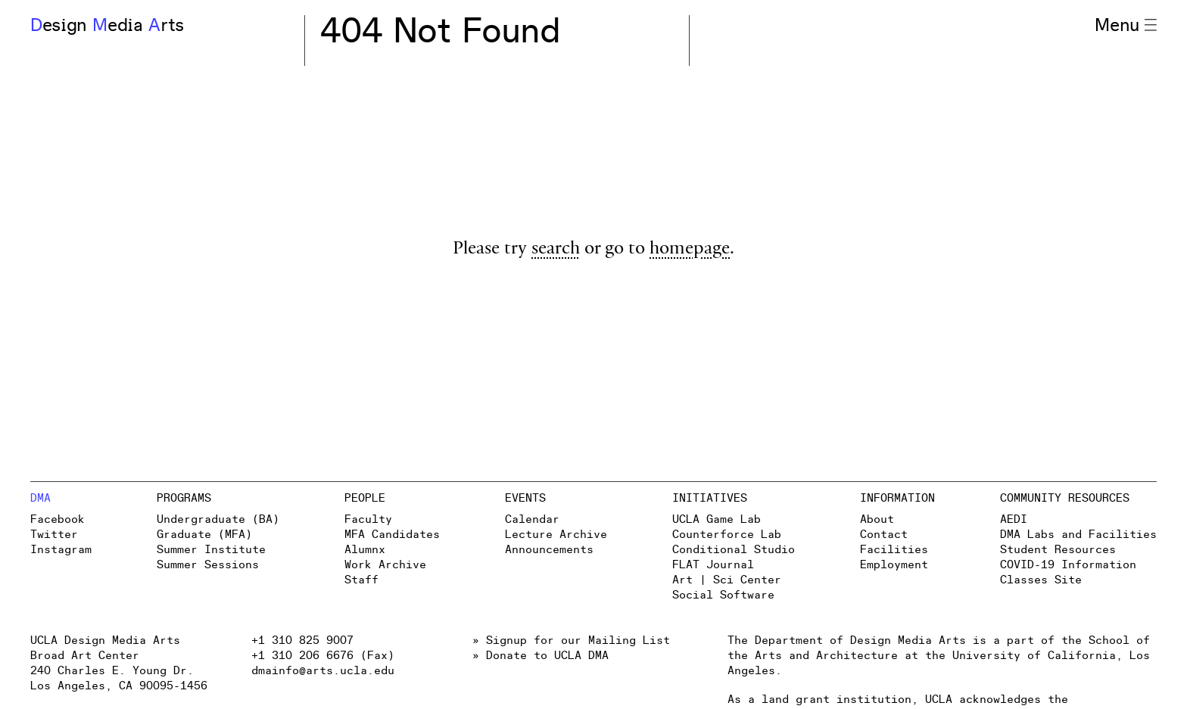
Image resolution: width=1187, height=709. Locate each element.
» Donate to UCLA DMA (540, 655)
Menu (1126, 26)
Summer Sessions (208, 565)
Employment (894, 565)
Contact (884, 534)
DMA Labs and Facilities (1078, 534)
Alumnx (364, 549)
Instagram (61, 549)
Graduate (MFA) (204, 534)
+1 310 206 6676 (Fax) (322, 655)
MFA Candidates (392, 534)
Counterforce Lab (726, 534)
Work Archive (385, 565)
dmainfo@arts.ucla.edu (322, 670)
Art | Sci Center (726, 580)
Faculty (368, 519)
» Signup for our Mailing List (571, 640)
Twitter (54, 534)
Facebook (57, 519)
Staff (361, 580)
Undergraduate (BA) (218, 519)
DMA (40, 498)
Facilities (894, 549)
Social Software (723, 595)
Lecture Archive (556, 534)
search (555, 250)
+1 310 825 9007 (302, 640)
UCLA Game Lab (716, 519)
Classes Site (1041, 580)
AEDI (1013, 519)
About (877, 519)
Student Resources (1058, 549)
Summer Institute (211, 549)
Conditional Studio (733, 549)
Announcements (549, 549)
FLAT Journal (713, 565)
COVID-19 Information (1068, 565)
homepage (690, 250)
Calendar (532, 519)
